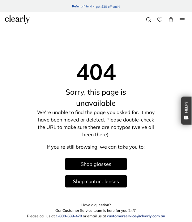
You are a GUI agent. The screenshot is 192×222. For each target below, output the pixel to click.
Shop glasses (96, 164)
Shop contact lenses (96, 181)
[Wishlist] (160, 20)
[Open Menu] (182, 20)
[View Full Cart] (171, 20)
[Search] (149, 20)
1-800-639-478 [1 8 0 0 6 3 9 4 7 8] (69, 216)
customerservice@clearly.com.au (136, 216)
